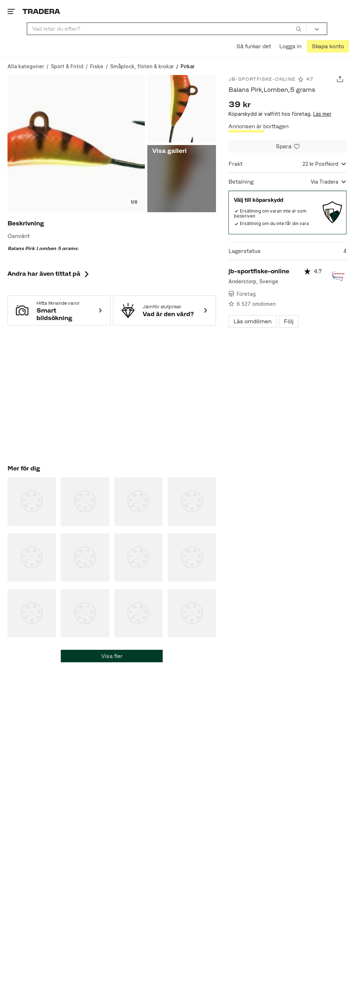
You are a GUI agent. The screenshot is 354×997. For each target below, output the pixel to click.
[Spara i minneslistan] (287, 146)
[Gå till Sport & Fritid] (67, 66)
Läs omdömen (252, 321)
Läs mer (322, 114)
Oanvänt (19, 236)
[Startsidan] (41, 11)
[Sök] (298, 29)
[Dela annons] (339, 79)
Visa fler (112, 656)
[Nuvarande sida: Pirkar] (188, 66)
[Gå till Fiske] (96, 66)
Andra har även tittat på (49, 273)
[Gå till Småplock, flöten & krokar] (142, 66)
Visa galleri (169, 150)
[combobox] (166, 29)
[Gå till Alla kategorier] (26, 66)
